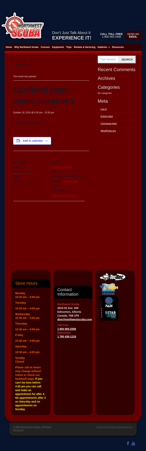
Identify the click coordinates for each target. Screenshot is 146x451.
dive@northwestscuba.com (74, 319)
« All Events (21, 65)
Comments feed (109, 123)
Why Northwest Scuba (26, 47)
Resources (118, 47)
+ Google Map (69, 181)
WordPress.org (108, 130)
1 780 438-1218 (66, 336)
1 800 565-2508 (66, 328)
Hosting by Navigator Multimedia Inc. (114, 427)
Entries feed (107, 116)
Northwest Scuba (61, 166)
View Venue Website (63, 195)
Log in (104, 109)
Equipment (58, 47)
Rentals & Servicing (84, 47)
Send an (133, 35)
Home (9, 47)
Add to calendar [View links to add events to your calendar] (33, 140)
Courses (45, 47)
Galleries (104, 47)
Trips (69, 47)
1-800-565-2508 (111, 35)
